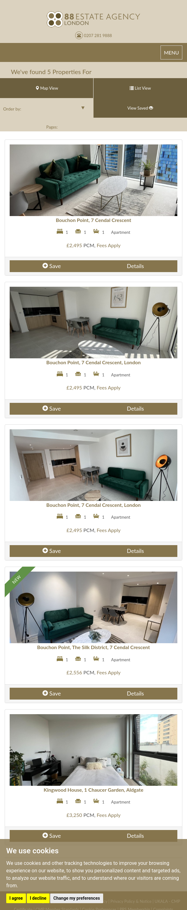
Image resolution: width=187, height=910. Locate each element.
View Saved (140, 108)
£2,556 (74, 672)
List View (140, 88)
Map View (46, 88)
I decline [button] (38, 898)
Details (135, 265)
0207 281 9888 (93, 35)
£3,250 (74, 815)
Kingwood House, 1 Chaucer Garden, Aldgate (93, 790)
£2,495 (74, 245)
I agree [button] (16, 898)
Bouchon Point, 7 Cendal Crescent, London (93, 362)
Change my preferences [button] (76, 898)
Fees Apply (109, 245)
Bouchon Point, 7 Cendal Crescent (93, 220)
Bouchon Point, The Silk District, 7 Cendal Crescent (93, 647)
